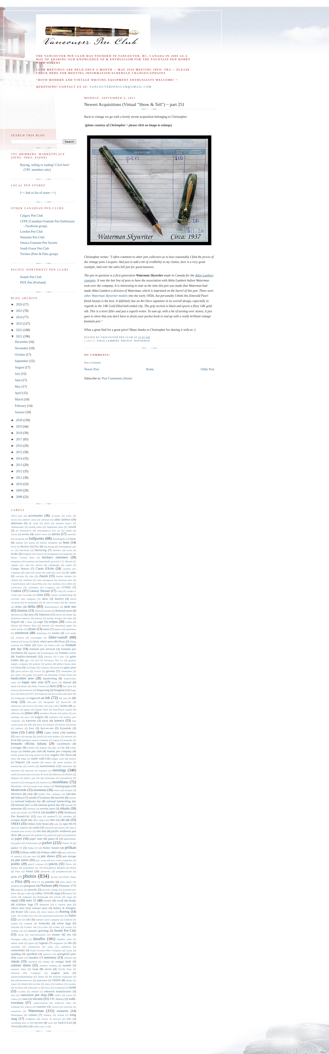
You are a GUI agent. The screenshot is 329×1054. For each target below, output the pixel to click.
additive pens (29, 519)
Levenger (16, 747)
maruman (67, 766)
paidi (50, 835)
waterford (16, 1011)
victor (69, 995)
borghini (27, 553)
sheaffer (39, 939)
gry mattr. (16, 674)
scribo (45, 927)
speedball (31, 954)
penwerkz (45, 871)
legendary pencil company (35, 740)
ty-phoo (22, 991)
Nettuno (31, 808)
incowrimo (57, 693)
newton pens (47, 808)
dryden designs (55, 618)
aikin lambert (108, 340)
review (47, 900)
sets (69, 934)
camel (69, 565)
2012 (19, 471)
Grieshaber (66, 671)
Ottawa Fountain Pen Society (39, 242)
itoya (50, 705)
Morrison (16, 794)
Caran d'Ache (45, 568)
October (20, 354)
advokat (45, 519)
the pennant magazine (60, 976)
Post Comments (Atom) (117, 378)
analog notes (35, 527)
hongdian (59, 690)
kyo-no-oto (47, 728)
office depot (38, 820)
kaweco (59, 720)
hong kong (43, 690)
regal (69, 897)
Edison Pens (29, 625)
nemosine (16, 808)
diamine (22, 610)
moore (56, 790)
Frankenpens (47, 653)
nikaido (65, 808)
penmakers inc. (31, 867)
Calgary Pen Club (31, 215)
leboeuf (68, 736)
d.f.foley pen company (23, 598)
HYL (31, 693)
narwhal (59, 797)
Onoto (45, 823)
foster (40, 645)
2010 (19, 484)
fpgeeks (32, 653)
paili (59, 835)
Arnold (72, 526)
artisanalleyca (44, 530)
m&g (23, 758)
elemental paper (63, 625)
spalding (16, 954)
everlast (20, 637)
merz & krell (41, 774)
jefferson (15, 713)
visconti (37, 999)
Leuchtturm (63, 743)
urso (13, 995)
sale (19, 919)
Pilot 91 (36, 882)
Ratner (69, 893)
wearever (62, 1011)
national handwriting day (61, 801)
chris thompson (45, 580)
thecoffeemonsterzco (21, 980)
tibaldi (24, 984)
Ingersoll (35, 698)
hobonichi (27, 690)
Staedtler (33, 957)
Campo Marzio (20, 568)
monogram (29, 782)
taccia (48, 969)
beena (32, 542)
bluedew (57, 550)
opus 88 (67, 823)
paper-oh (53, 838)
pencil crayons (35, 864)
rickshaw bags (24, 904)
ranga (57, 893)
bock (69, 550)
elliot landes (17, 629)
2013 (19, 465)
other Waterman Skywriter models (105, 295)
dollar (69, 614)
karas (45, 720)
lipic (54, 747)
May (18, 386)
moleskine (50, 778)
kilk (30, 724)
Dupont (15, 621)
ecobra (68, 621)
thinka (69, 980)
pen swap (41, 860)
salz (28, 919)
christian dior (65, 580)
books (14, 553)
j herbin (63, 705)
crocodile (27, 595)
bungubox (16, 561)
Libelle (31, 747)
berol (13, 546)
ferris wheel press (43, 641)
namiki (33, 797)
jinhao (29, 713)
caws (58, 572)
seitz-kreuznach (38, 934)
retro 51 (31, 900)
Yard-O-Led (65, 1022)
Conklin (16, 591)
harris (54, 682)
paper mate (36, 838)
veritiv (57, 995)
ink (47, 698)
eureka (56, 633)
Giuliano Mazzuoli (50, 667)
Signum (43, 943)
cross (40, 595)
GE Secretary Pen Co (51, 660)
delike (18, 606)
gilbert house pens (66, 663)
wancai (28, 1006)
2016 (19, 445)
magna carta (57, 758)
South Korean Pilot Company (45, 950)
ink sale (63, 698)
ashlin (69, 530)
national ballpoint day (28, 801)
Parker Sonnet (51, 847)
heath (13, 686)
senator (56, 934)
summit (67, 965)
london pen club (32, 751)
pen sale (31, 856)
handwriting (50, 678)
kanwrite (31, 720)
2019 (19, 426)
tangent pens (60, 973)
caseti (48, 572)
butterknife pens (47, 561)
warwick (67, 1006)
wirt (68, 1018)
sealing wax (17, 930)
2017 (19, 439)
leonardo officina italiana (28, 743)
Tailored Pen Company (26, 973)
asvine (25, 534)
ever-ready (70, 633)
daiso (45, 598)
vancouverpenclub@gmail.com (121, 86)
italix (41, 705)
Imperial (43, 693)
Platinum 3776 (67, 885)
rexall (60, 900)
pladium (15, 885)
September (22, 361)
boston (39, 553)
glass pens (70, 667)
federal (14, 641)
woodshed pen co (20, 1022)
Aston (14, 534)
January (20, 412)
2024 (19, 317)
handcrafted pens (22, 678)
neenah (68, 805)
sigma (31, 943)
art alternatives (24, 530)
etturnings (41, 633)
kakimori (53, 717)
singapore (58, 943)
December (22, 342)
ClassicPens (36, 583)
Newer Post (91, 369)
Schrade (15, 927)
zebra (25, 1026)
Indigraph (20, 698)
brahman (67, 553)
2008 (19, 497)
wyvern (38, 1022)
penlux (14, 867)
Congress (50, 587)
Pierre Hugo (69, 876)
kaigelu (39, 717)
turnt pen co (34, 987)
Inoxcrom (66, 702)
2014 (19, 458)
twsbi (72, 987)
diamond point (63, 610)
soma (50, 946)
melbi (14, 774)
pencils (53, 864)
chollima (27, 580)
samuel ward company (47, 919)
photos (126, 340)
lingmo (43, 747)
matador (43, 770)
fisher (27, 645)
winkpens (30, 1018)
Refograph (42, 897)
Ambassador (17, 527)
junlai (65, 713)
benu (66, 542)
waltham (15, 1006)
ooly (56, 824)
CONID (66, 587)
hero (53, 686)
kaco (27, 717)
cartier (38, 572)
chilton (14, 580)
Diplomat (44, 614)
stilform (68, 957)
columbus (33, 587)
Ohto (52, 820)
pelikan (70, 847)
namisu (46, 797)
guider (29, 674)
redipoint (27, 897)
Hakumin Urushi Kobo (60, 674)
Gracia (37, 671)
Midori (68, 774)
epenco (58, 629)
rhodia (72, 900)
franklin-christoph (26, 656)
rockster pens (40, 908)
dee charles (70, 602)
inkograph (49, 702)
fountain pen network (42, 649)
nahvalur (71, 794)
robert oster (18, 908)
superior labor (18, 969)
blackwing (41, 550)
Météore (57, 774)
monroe (44, 782)
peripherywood (64, 871)
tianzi (14, 984)
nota (39, 816)
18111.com (16, 515)
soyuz (69, 950)
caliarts (38, 565)
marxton (29, 770)
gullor (40, 674)
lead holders (54, 736)
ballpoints (36, 538)
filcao (61, 641)
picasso (54, 876)
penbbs (15, 864)
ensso (46, 629)
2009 (19, 490)
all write (33, 523)
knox (39, 724)
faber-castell (57, 637)
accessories (35, 515)
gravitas (50, 671)
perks (14, 876)
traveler (72, 984)
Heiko (24, 686)
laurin (40, 736)
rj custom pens (63, 904)
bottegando (53, 553)
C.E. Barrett (66, 561)
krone (73, 724)
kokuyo (50, 724)
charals (43, 576)
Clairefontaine (18, 583)
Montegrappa (62, 786)
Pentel (29, 871)
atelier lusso (40, 534)
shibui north (17, 943)
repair (15, 900)
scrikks (56, 927)
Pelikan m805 (49, 852)
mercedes (26, 774)
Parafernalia (31, 843)
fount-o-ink (54, 645)
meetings (59, 770)
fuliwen (48, 656)
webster (32, 1015)
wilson (60, 1015)
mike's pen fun (32, 778)
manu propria (64, 762)
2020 (19, 420)
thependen (42, 980)
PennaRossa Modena (54, 867)
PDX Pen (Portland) (33, 282)
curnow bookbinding (61, 595)
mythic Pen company (49, 794)
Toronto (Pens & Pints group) (39, 254)
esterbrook (22, 633)
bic (37, 546)
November (22, 348)
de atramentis (31, 602)
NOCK (36, 812)
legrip (56, 740)
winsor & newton (51, 1018)
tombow (59, 984)
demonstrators (52, 606)
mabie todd (37, 758)
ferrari (25, 641)
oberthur (67, 816)
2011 (19, 477)
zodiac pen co (40, 1026)
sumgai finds (63, 961)
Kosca (62, 724)
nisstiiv (24, 812)
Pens (17, 871)
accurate (55, 515)
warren (55, 1006)
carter (27, 572)
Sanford (68, 919)
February (21, 405)
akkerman (16, 523)
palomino (71, 835)
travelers (19, 987)
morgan (68, 790)
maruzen (15, 770)
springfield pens (66, 954)
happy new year (32, 682)
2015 (19, 452)
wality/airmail (40, 1002)
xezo (50, 1022)
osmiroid (49, 827)
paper (18, 838)
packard (26, 835)
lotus (13, 758)
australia (71, 534)
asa (58, 530)
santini (14, 923)
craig (59, 591)
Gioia (18, 667)
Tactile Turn (65, 969)
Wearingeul (17, 1015)
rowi (35, 915)
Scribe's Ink (30, 927)
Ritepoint (44, 904)
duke (69, 618)
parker (47, 843)
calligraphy (54, 565)
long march (34, 755)
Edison (14, 625)
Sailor (72, 915)
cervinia (20, 576)
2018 (19, 433)
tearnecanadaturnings (22, 976)
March (19, 399)
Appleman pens (55, 527)
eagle (40, 621)
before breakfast (48, 542)
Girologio (31, 667)
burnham (30, 561)
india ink (71, 693)
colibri (69, 583)
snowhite (15, 946)
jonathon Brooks (48, 713)
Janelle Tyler (41, 709)
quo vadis (26, 893)
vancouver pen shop (33, 995)
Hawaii (67, 682)
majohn (35, 762)
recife (14, 897)
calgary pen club (20, 565)
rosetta (32, 911)
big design (49, 546)
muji (30, 794)
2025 (19, 311)
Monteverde (19, 790)
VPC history (57, 999)
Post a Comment (92, 362)
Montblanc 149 (19, 786)
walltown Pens (63, 1002)
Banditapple (59, 538)
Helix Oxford (39, 686)
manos (48, 762)
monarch (15, 782)
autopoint (19, 538)
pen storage (69, 856)
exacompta (36, 637)
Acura (14, 519)
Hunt (22, 693)
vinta (25, 999)
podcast (19, 889)
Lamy (30, 732)
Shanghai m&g (19, 939)
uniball (34, 991)
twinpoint (60, 987)
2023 (19, 323)
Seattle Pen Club (30, 277)
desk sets (70, 606)
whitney (47, 1015)
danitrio (59, 598)
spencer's (47, 954)
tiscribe (36, 984)
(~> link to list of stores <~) (38, 193)
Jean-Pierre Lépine (62, 709)
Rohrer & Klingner (64, 908)
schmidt (28, 923)
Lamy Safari (51, 732)
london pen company (59, 751)
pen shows (48, 856)
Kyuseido (65, 728)
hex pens (67, 686)
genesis (36, 663)
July (18, 374)
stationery (50, 957)
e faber (28, 621)
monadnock (66, 778)
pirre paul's (66, 882)
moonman (40, 790)
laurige (28, 736)
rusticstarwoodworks (53, 915)
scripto (68, 927)
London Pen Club (31, 231)
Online (31, 823)
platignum (29, 885)
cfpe (31, 576)
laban (14, 732)
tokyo (47, 984)
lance (18, 736)
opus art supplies (19, 827)
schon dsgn (64, 923)
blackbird (24, 550)
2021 (19, 336)
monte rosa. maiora (41, 786)
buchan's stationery (55, 557)
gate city (29, 660)
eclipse (53, 621)
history (14, 690)
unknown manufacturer (57, 991)
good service (22, 671)
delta (31, 606)
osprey (61, 827)
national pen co (24, 805)
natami (72, 797)
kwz (31, 728)
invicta (30, 705)
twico (47, 987)
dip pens (29, 614)
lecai (13, 740)
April (18, 393)
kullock (19, 728)
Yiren (14, 1026)
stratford (32, 961)
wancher (41, 1006)
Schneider (44, 923)
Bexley (25, 546)
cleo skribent (54, 583)
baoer (73, 538)
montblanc (60, 782)
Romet (19, 911)
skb (70, 943)
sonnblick (66, 946)
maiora (72, 758)
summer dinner (21, 965)
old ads (65, 820)
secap (21, 934)
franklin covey (67, 652)
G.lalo (61, 656)
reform (57, 897)
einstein (46, 625)
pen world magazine (61, 860)
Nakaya (19, 797)
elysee (32, 629)
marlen (30, 766)
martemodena (47, 766)
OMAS (15, 823)
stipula (15, 961)
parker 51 (16, 847)
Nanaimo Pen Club (32, 237)
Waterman (142, 340)
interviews (16, 705)
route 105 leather (20, 915)
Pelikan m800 (28, 852)
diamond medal (43, 610)
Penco (69, 864)
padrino (39, 835)
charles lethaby (64, 576)
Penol (73, 867)
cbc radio (70, 572)
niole (13, 812)
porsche (32, 889)
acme (69, 515)
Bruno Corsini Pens (22, 557)
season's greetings (38, 930)
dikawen (15, 614)
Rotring (64, 911)
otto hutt (41, 831)
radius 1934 (42, 893)
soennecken (34, 946)
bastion (19, 542)
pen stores (22, 860)
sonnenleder (18, 950)
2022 (19, 330)
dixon (59, 614)
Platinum (46, 885)
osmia (36, 827)
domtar (38, 618)
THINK (56, 980)
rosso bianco (47, 911)
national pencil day (49, 805)
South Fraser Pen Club (34, 248)
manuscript (16, 766)
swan (35, 969)
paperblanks (70, 838)
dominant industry (20, 618)
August (20, 367)
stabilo (20, 957)
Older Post (208, 369)
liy (63, 747)
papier (18, 843)
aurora (56, 534)
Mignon (15, 778)
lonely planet (17, 755)
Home (150, 369)
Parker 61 (33, 847)
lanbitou (71, 732)
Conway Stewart (39, 591)
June (18, 380)
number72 (52, 816)
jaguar (27, 709)
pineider (49, 881)
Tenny (41, 976)
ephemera (71, 629)
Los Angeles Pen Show (58, 755)
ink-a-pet (31, 702)
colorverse (16, 587)
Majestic (20, 762)
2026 (19, 304)
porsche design (50, 889)
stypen (46, 961)
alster (47, 523)
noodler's (51, 812)
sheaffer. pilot (64, 939)
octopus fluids (19, 820)
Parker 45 (67, 843)
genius (48, 663)
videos (14, 999)
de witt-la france (51, 602)
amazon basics (64, 523)
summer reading (48, 965)
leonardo (67, 740)
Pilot (18, 881)
